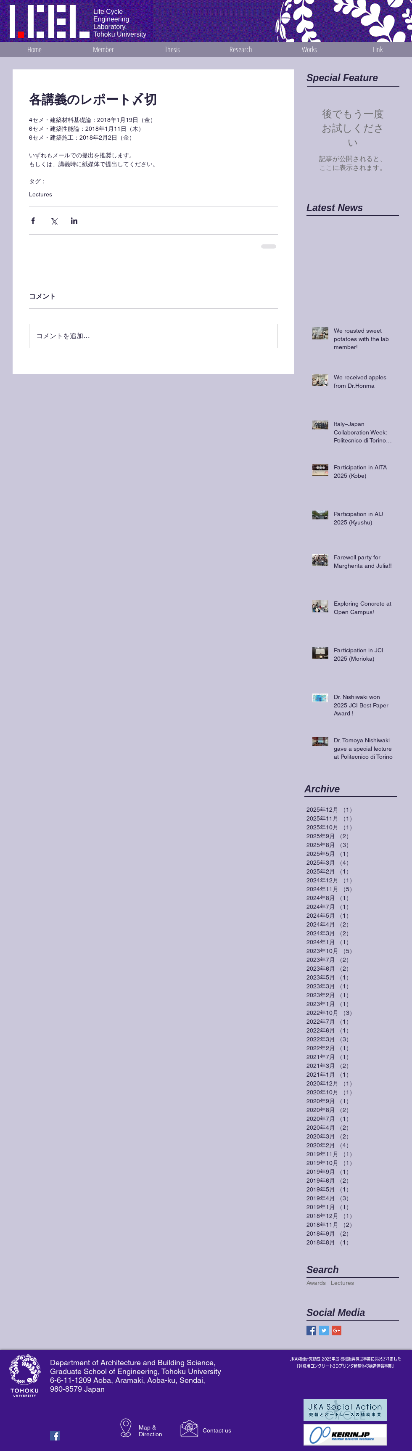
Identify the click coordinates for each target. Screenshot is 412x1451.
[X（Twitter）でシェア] (54, 221)
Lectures (40, 194)
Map (145, 1427)
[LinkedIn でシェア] (74, 221)
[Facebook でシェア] (33, 221)
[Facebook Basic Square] (311, 1330)
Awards (316, 1282)
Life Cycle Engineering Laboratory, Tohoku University (119, 23)
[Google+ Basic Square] (336, 1330)
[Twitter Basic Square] (324, 1330)
